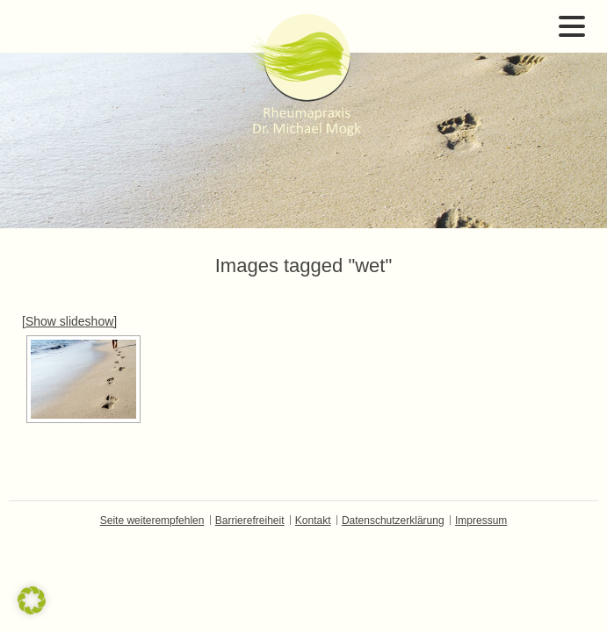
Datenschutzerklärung (393, 520)
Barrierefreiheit (250, 520)
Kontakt (313, 520)
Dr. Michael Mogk (304, 74)
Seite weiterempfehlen (152, 520)
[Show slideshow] (69, 321)
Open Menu (572, 26)
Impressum (481, 520)
